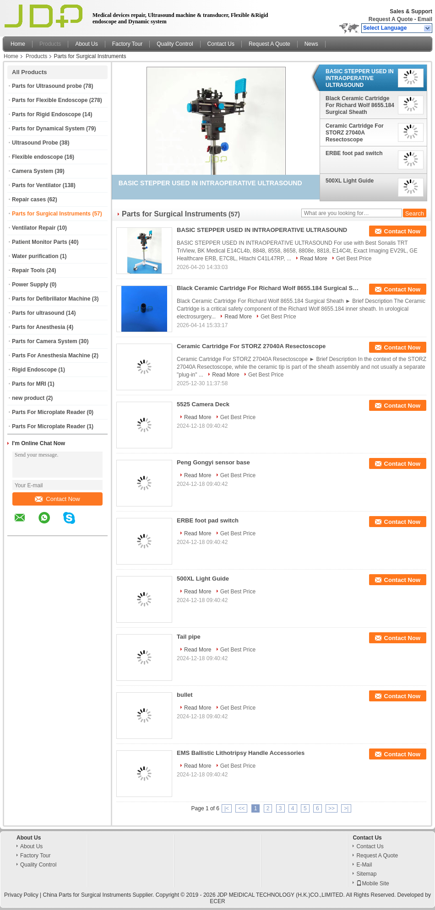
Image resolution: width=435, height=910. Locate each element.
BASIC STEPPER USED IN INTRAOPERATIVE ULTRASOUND (360, 78)
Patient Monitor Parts (39, 242)
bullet (185, 694)
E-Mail (364, 865)
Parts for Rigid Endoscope (46, 114)
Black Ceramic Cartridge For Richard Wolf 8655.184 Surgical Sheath (360, 105)
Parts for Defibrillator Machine (51, 299)
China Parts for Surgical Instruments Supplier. (99, 895)
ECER (217, 901)
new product (28, 398)
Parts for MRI (29, 384)
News (311, 44)
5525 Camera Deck (203, 404)
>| (346, 808)
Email (425, 19)
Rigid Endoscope (34, 369)
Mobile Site (372, 883)
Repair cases (29, 199)
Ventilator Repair (33, 228)
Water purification (35, 256)
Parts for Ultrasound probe (47, 86)
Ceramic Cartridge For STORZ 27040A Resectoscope (355, 133)
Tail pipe (189, 636)
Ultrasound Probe (35, 143)
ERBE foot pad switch (354, 153)
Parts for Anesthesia (38, 327)
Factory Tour (127, 44)
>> (331, 808)
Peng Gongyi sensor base (213, 462)
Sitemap (366, 874)
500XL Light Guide (350, 181)
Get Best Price (353, 258)
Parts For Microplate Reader (48, 412)
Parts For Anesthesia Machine (51, 355)
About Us (86, 44)
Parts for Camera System (44, 341)
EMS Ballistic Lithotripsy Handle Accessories (240, 752)
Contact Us (220, 44)
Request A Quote (391, 19)
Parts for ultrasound (38, 313)
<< (241, 808)
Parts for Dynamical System (48, 128)
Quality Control (175, 44)
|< (226, 808)
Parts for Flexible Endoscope (49, 100)
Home (18, 44)
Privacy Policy (21, 895)
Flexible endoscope (37, 157)
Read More (313, 258)
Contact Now (57, 498)
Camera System (32, 171)
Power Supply (30, 284)
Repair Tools (28, 270)
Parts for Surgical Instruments (51, 213)
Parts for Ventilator (36, 185)
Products (50, 44)
